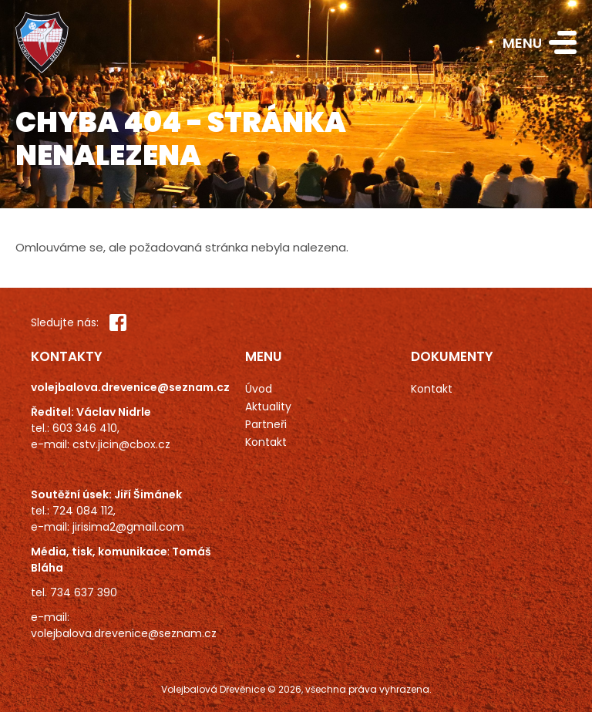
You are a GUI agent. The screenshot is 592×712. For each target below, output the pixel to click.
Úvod (258, 388)
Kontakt (266, 442)
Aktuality (268, 406)
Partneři (266, 424)
